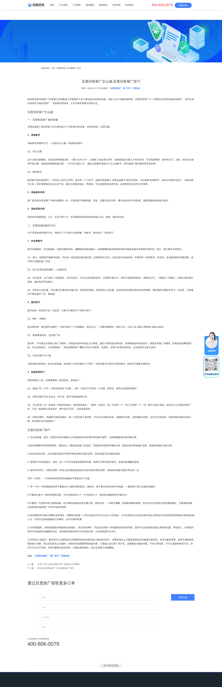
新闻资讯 (103, 5)
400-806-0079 (162, 5)
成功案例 (90, 5)
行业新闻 (71, 68)
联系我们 (129, 5)
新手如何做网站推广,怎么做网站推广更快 (56, 568)
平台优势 (63, 5)
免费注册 (183, 5)
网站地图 (144, 668)
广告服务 (76, 5)
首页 (52, 5)
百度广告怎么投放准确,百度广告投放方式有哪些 (59, 564)
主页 (53, 68)
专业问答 (116, 5)
